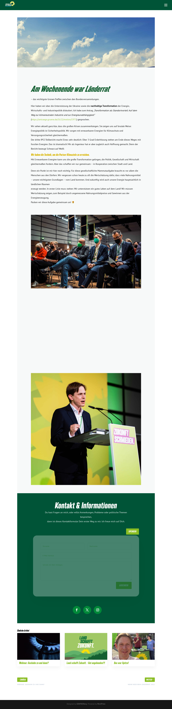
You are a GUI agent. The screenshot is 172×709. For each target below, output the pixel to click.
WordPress (101, 704)
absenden (123, 584)
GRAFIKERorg (82, 704)
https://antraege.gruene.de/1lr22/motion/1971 (54, 119)
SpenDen (132, 531)
